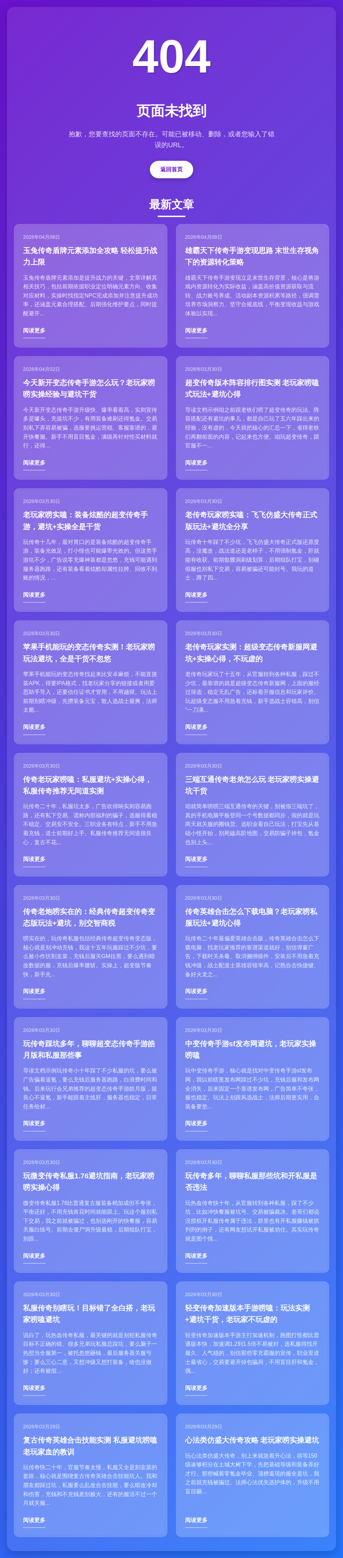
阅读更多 (34, 330)
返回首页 (171, 169)
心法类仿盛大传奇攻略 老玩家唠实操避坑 (252, 1440)
